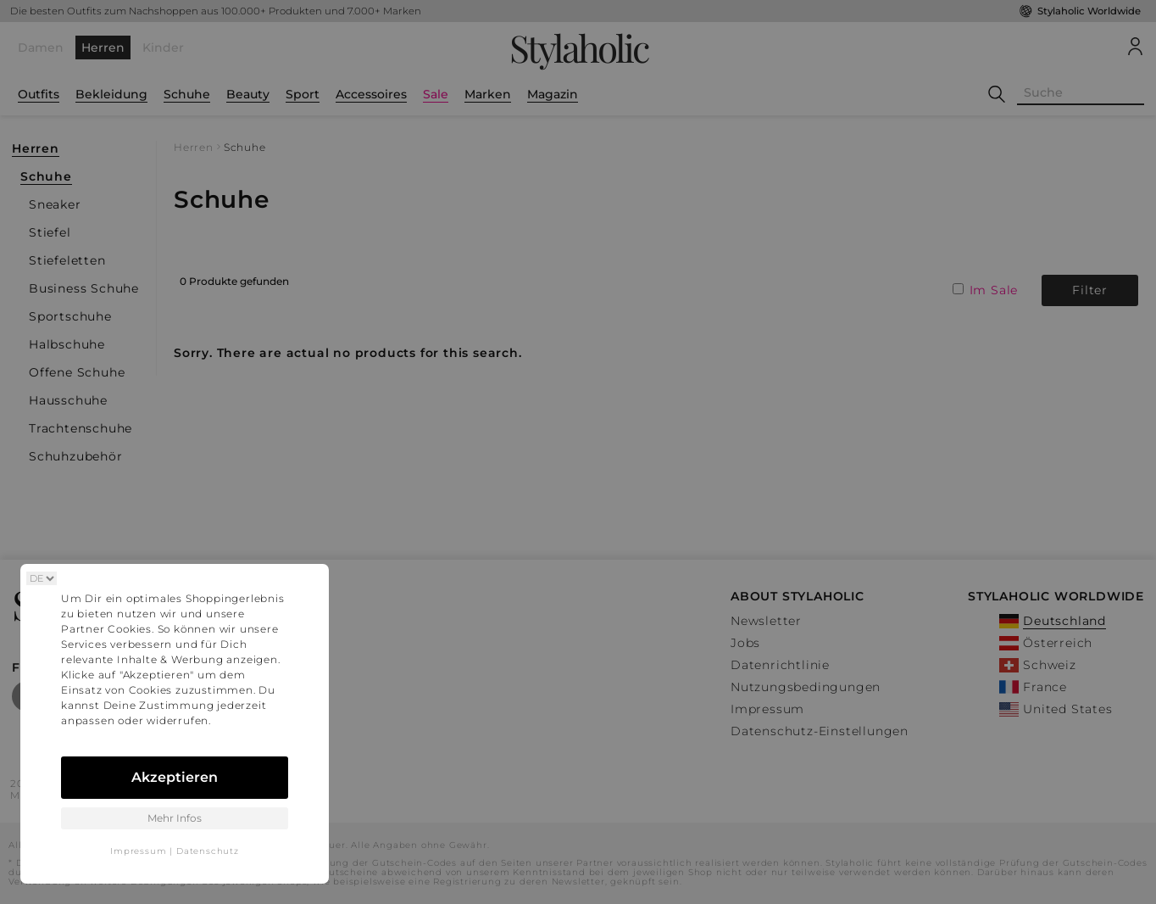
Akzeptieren (174, 777)
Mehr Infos (174, 818)
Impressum (138, 851)
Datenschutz (207, 851)
